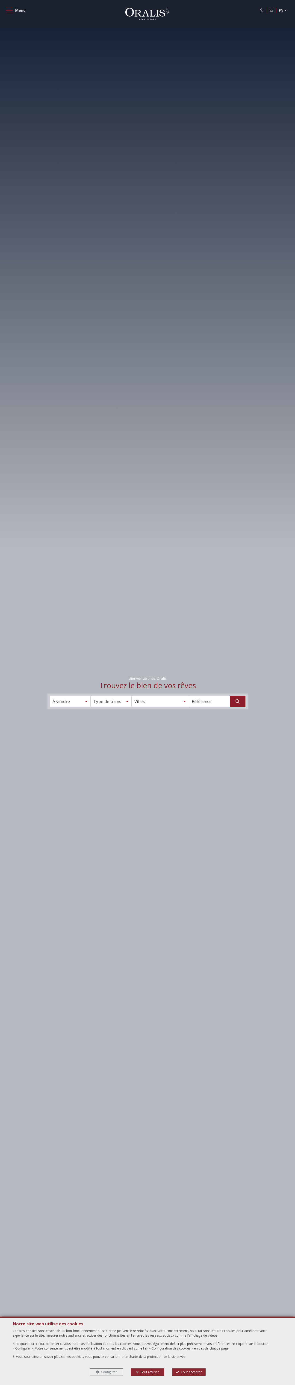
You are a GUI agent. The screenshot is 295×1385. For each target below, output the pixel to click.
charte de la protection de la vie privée (157, 1356)
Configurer (109, 1372)
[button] (70, 701)
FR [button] (279, 12)
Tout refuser (149, 1372)
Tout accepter (191, 1372)
